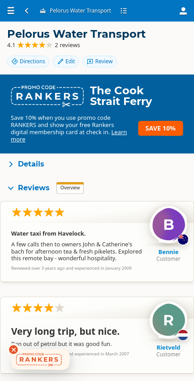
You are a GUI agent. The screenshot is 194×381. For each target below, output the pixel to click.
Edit (66, 61)
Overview (70, 187)
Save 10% (161, 128)
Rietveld (168, 347)
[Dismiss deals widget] (13, 349)
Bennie (169, 252)
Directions (28, 61)
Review (99, 61)
